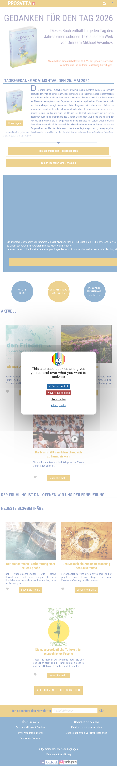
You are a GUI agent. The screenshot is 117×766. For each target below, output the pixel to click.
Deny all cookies (58, 392)
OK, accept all (58, 386)
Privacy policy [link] (58, 405)
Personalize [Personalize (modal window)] (59, 399)
